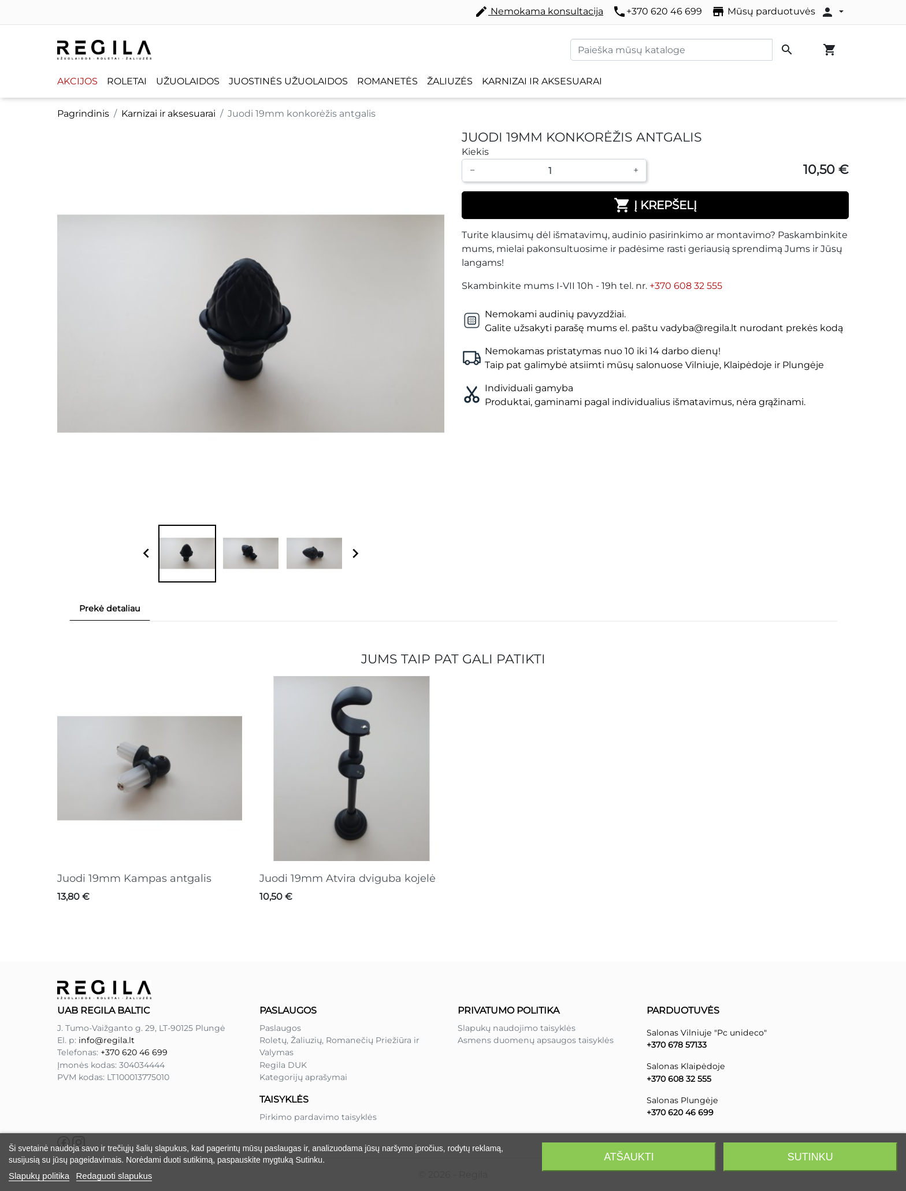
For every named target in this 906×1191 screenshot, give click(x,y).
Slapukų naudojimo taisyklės (516, 1028)
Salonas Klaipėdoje (686, 1066)
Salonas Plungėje (682, 1100)
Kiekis (475, 151)
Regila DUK (283, 1065)
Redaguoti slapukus (114, 1176)
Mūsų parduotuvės (763, 11)
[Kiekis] (554, 170)
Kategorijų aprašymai (303, 1077)
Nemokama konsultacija (538, 11)
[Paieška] (671, 50)
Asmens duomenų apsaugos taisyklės (536, 1040)
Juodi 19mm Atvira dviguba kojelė (347, 878)
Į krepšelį (655, 205)
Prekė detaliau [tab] (109, 608)
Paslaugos (280, 1028)
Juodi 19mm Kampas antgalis (134, 878)
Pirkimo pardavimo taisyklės (318, 1117)
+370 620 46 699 (657, 11)
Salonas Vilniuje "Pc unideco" (707, 1032)
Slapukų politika (39, 1176)
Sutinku (810, 1157)
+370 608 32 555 (685, 285)
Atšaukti (629, 1157)
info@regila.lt (107, 1040)
